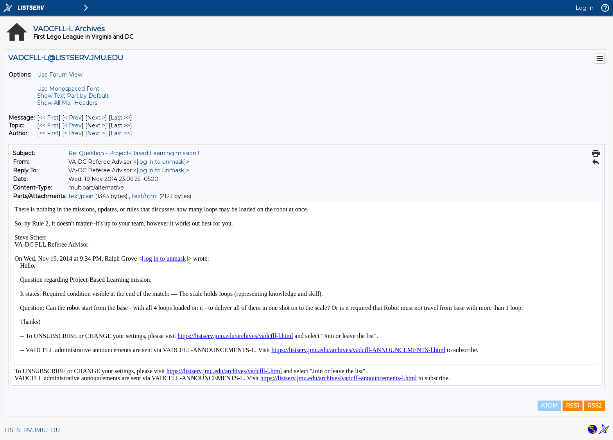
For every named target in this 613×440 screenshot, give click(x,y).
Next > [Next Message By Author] (96, 133)
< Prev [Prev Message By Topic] (73, 125)
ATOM (549, 405)
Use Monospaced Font (68, 88)
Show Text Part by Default (73, 95)
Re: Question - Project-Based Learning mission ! (133, 153)
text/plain (80, 196)
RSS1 (572, 405)
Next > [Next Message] (96, 117)
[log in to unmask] (161, 161)
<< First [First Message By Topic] (49, 125)
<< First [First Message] (49, 117)
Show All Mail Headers (67, 102)
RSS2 (594, 405)
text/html (145, 196)
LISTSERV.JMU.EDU (32, 430)
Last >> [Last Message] (120, 117)
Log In (584, 7)
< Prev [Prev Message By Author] (73, 133)
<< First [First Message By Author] (49, 133)
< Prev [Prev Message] (73, 117)
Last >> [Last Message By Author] (120, 133)
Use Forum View (59, 74)
